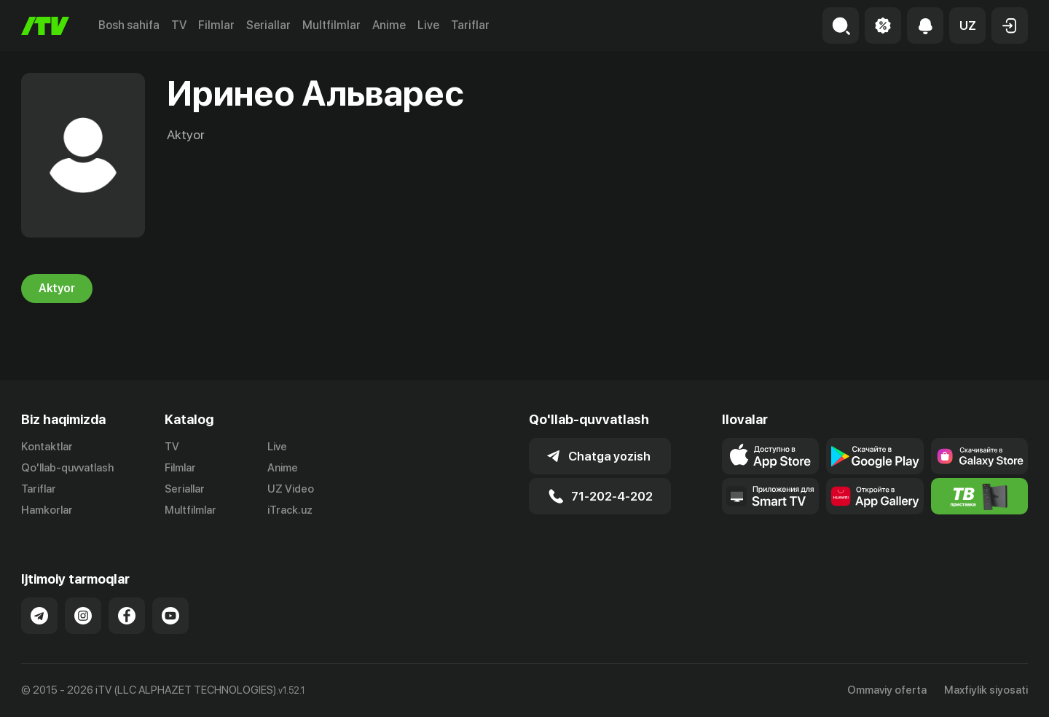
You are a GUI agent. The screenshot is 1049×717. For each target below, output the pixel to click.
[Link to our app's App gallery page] (874, 496)
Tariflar (470, 25)
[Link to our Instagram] (83, 616)
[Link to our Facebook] (127, 616)
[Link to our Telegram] (39, 616)
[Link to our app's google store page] (874, 456)
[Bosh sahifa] (45, 26)
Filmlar (216, 25)
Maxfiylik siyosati (986, 690)
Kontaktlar (47, 446)
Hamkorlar (47, 510)
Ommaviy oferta (887, 690)
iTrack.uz (290, 510)
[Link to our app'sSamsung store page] (979, 456)
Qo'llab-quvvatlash (67, 467)
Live (428, 25)
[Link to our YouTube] (170, 616)
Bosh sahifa (129, 25)
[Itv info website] (979, 496)
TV (178, 25)
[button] (967, 25)
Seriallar (268, 25)
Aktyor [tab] (57, 288)
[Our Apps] (770, 496)
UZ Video (290, 488)
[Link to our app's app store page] (770, 456)
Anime (389, 25)
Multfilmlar (331, 25)
